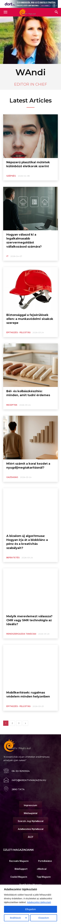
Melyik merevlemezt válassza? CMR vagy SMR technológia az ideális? (29, 620)
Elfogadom (30, 909)
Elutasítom (43, 918)
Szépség (11, 176)
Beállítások (15, 918)
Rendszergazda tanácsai (21, 634)
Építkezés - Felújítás (18, 332)
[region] (30, 904)
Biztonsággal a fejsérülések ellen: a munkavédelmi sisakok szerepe (29, 319)
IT (7, 256)
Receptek (11, 405)
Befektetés (13, 557)
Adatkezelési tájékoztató (39, 902)
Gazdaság (12, 477)
